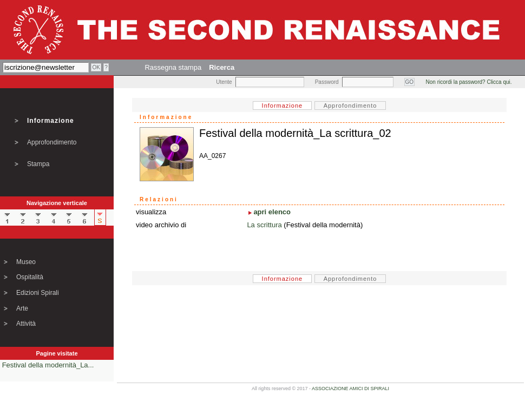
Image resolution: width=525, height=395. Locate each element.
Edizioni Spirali (37, 293)
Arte (22, 308)
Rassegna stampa (173, 67)
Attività (26, 323)
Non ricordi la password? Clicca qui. (469, 82)
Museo (26, 262)
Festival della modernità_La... (48, 365)
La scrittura (264, 225)
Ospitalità (29, 277)
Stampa (38, 164)
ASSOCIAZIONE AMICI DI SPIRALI (350, 388)
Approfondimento (51, 142)
